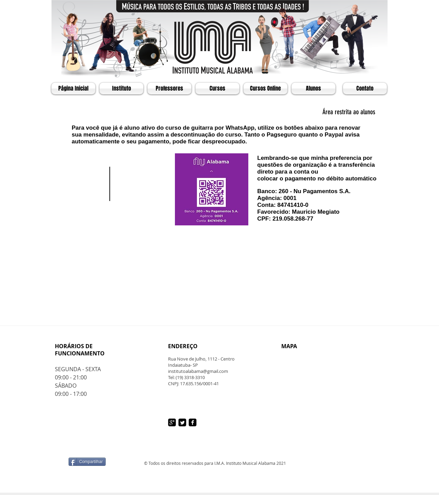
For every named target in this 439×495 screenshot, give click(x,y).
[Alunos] (313, 88)
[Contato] (365, 88)
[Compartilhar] (87, 462)
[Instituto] (121, 88)
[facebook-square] (193, 422)
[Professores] (169, 88)
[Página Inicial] (73, 88)
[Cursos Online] (265, 88)
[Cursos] (217, 88)
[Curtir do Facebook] (111, 446)
